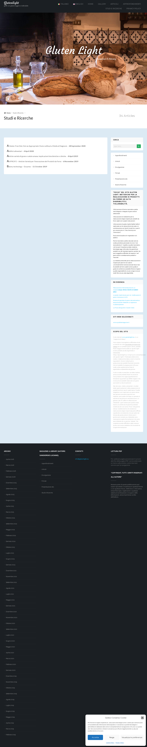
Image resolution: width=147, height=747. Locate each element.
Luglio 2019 (10, 705)
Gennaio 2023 (10, 565)
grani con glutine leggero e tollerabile (16, 6)
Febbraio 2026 (11, 471)
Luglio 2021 (10, 594)
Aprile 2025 (10, 506)
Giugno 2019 (10, 711)
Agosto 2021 (10, 588)
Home (90, 4)
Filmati (117, 173)
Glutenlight (11, 2)
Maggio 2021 (10, 600)
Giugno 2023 (10, 559)
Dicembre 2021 (11, 570)
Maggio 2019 (10, 717)
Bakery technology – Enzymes (27, 167)
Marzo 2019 (10, 729)
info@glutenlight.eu (82, 459)
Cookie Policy (110, 742)
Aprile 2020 (10, 652)
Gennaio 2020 (11, 670)
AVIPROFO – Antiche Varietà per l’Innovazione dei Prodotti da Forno (42, 161)
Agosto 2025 (10, 494)
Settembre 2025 (11, 488)
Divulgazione (119, 167)
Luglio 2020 (10, 635)
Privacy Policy (120, 742)
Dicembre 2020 (11, 611)
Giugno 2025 (10, 500)
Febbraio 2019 (11, 735)
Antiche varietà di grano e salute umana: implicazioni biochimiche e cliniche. (42, 156)
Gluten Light (73, 50)
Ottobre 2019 (10, 688)
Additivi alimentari (20, 151)
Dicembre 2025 (11, 483)
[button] (142, 718)
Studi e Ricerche (114, 9)
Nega (111, 737)
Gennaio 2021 (10, 606)
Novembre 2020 (11, 617)
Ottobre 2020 (10, 623)
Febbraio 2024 (11, 535)
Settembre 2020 (11, 629)
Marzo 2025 (10, 512)
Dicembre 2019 (11, 676)
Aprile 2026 (10, 459)
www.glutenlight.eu (128, 337)
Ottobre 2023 (10, 547)
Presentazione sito (121, 179)
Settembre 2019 (11, 694)
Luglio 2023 (10, 553)
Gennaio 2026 (11, 477)
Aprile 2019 (10, 723)
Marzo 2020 (10, 658)
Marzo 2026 (10, 465)
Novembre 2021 (11, 576)
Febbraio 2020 (11, 664)
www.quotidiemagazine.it (121, 322)
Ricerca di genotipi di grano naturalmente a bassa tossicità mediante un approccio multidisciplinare (126, 302)
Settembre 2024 (11, 524)
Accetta (95, 737)
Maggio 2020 (10, 647)
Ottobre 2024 (10, 518)
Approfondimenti (132, 4)
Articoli (114, 4)
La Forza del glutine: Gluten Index (123, 308)
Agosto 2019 (10, 699)
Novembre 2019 (11, 682)
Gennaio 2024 (10, 541)
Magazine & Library (105, 59)
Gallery (102, 4)
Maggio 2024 (10, 529)
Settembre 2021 (11, 582)
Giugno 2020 (10, 641)
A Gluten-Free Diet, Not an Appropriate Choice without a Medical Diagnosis (46, 146)
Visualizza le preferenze (132, 737)
